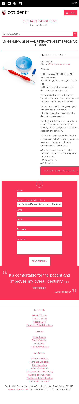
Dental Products (39, 315)
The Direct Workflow (39, 346)
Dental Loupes (39, 337)
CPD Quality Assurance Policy (39, 371)
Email (19, 210)
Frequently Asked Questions (39, 325)
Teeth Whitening (39, 340)
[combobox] (39, 34)
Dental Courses (39, 318)
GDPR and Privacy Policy (39, 374)
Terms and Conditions (39, 362)
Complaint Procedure (39, 381)
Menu (70, 12)
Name (20, 190)
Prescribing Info (39, 365)
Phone (20, 219)
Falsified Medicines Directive (40, 378)
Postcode (21, 229)
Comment (21, 239)
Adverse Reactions (39, 358)
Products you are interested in (31, 200)
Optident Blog (39, 322)
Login (74, 3)
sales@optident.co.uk (18, 389)
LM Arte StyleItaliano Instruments (59, 64)
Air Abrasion (39, 343)
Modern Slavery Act (39, 368)
